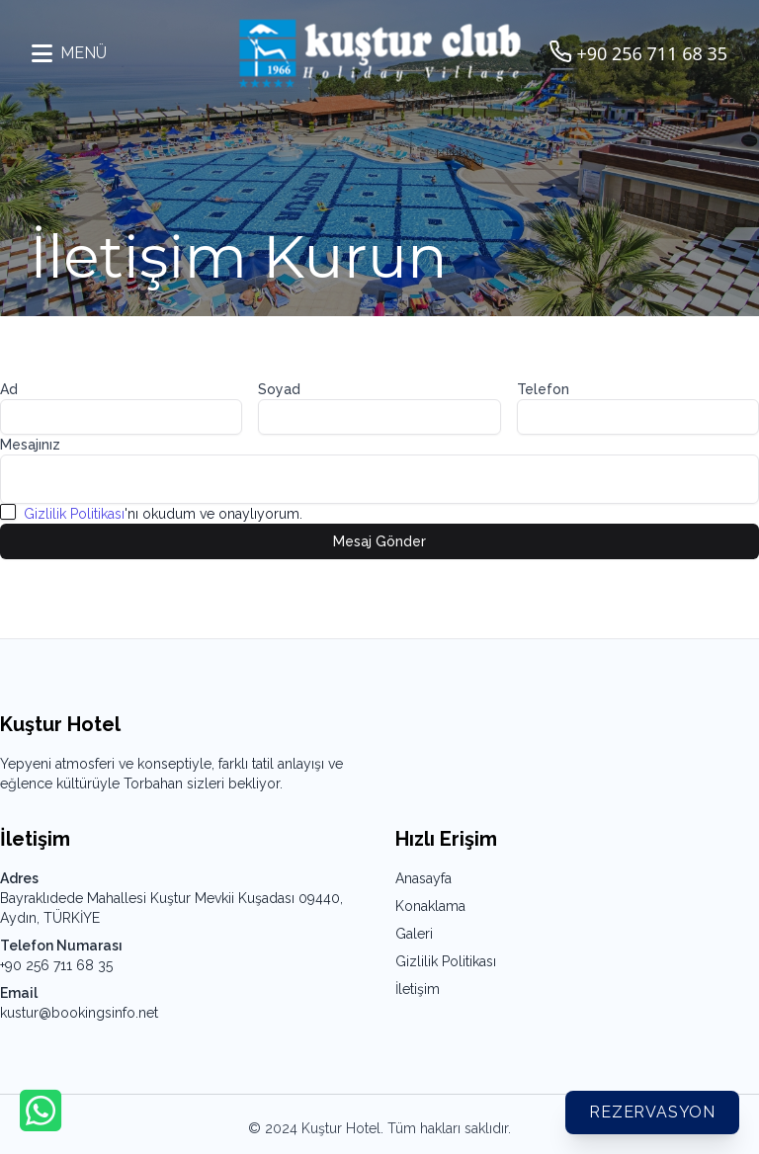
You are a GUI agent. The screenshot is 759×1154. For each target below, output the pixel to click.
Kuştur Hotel (340, 1128)
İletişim (417, 989)
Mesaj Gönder (379, 541)
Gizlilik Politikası (74, 514)
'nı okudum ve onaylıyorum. (163, 514)
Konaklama (430, 906)
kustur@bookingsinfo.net (79, 1013)
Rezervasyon (652, 1112)
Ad (9, 389)
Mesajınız (30, 445)
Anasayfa (423, 878)
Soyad (279, 389)
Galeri (414, 934)
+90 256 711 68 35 (56, 965)
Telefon (543, 389)
